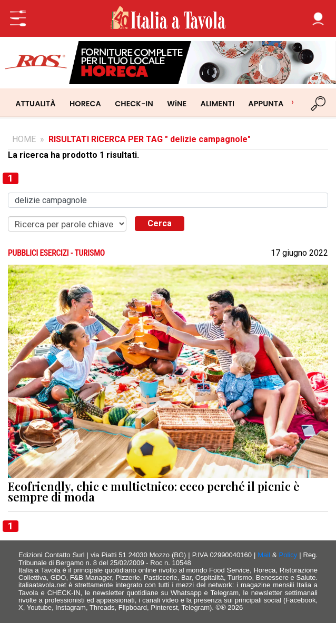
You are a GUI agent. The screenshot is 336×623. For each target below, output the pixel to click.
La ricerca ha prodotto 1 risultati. (73, 155)
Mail (264, 555)
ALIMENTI (217, 103)
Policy (288, 555)
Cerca (159, 223)
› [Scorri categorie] (292, 102)
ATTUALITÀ (35, 103)
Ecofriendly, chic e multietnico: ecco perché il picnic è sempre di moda (154, 492)
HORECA (85, 103)
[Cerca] (318, 103)
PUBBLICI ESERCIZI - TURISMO (56, 253)
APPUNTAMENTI (277, 103)
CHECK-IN (134, 103)
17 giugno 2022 (299, 253)
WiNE (176, 103)
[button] (318, 18)
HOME (24, 139)
